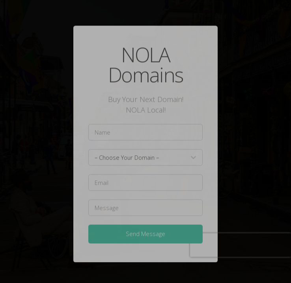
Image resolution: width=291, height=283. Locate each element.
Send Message (145, 235)
